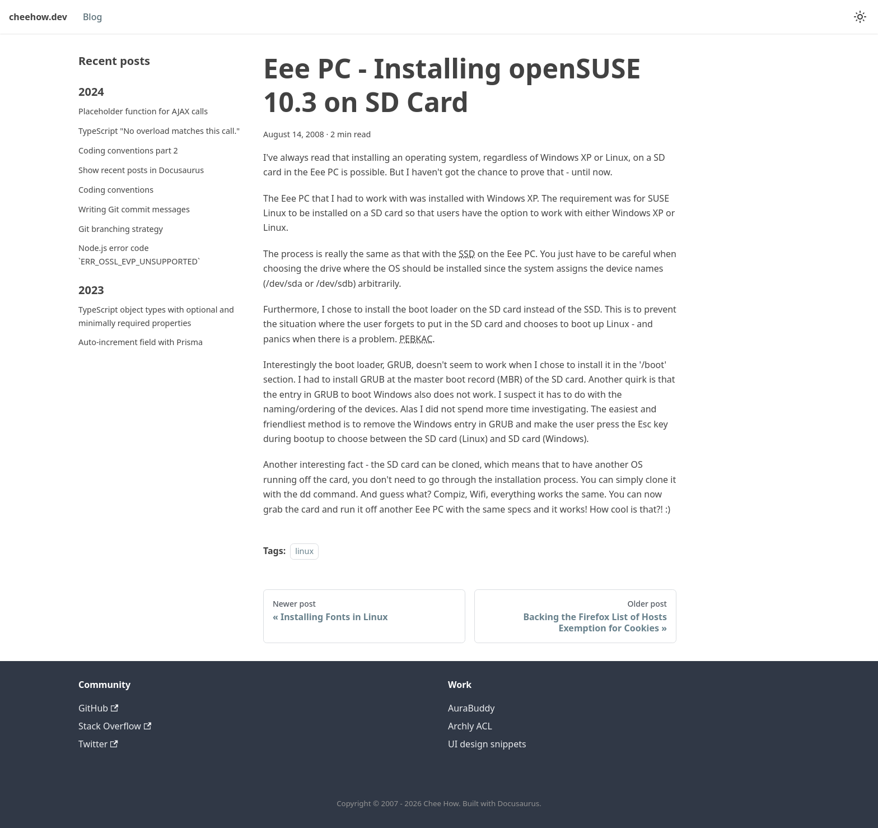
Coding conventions (115, 189)
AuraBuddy (471, 708)
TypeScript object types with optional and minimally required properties (156, 316)
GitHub (98, 708)
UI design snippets (487, 744)
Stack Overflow (114, 726)
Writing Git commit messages (134, 209)
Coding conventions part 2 (128, 150)
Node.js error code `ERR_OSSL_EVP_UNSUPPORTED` (139, 255)
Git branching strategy (120, 229)
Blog (92, 17)
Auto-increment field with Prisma (140, 342)
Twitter (98, 744)
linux (304, 551)
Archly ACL (470, 726)
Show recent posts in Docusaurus (141, 170)
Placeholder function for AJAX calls (143, 111)
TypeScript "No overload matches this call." (159, 130)
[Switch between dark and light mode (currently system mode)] (860, 17)
